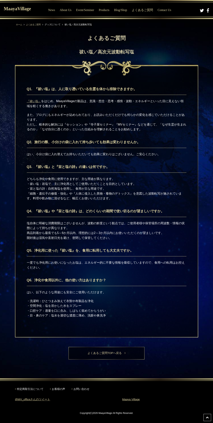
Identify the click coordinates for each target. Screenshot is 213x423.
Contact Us (167, 10)
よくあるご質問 (145, 10)
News (54, 10)
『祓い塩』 (34, 101)
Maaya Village (131, 399)
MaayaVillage (20, 9)
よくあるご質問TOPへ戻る (106, 353)
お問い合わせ (81, 389)
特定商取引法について (30, 389)
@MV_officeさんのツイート (34, 399)
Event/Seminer (88, 10)
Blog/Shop (123, 10)
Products (107, 10)
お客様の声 (58, 389)
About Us (69, 10)
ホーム (19, 24)
